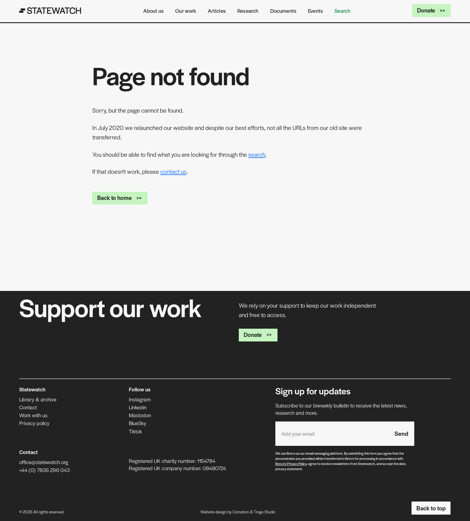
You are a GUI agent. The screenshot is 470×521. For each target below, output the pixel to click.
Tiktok (135, 431)
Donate (431, 10)
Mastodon (140, 415)
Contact (28, 407)
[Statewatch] (50, 10)
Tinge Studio (264, 512)
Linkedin (138, 407)
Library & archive (37, 399)
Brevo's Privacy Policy (290, 463)
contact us (173, 171)
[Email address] (331, 433)
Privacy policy (34, 423)
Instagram (139, 399)
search (256, 154)
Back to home (120, 198)
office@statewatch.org (43, 462)
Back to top (431, 508)
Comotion (240, 512)
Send (401, 433)
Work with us (33, 415)
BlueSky (137, 423)
